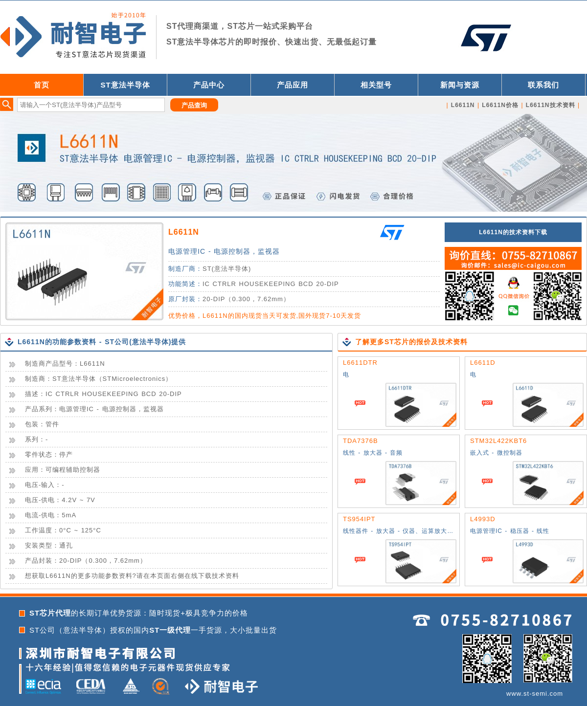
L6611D (483, 362)
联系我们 (543, 85)
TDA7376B (360, 440)
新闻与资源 (459, 85)
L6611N (183, 232)
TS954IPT (359, 519)
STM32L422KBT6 (498, 440)
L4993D (483, 519)
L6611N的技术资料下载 (513, 232)
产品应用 (292, 85)
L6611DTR (360, 362)
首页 (41, 85)
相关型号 (376, 85)
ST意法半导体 (125, 85)
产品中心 (209, 85)
